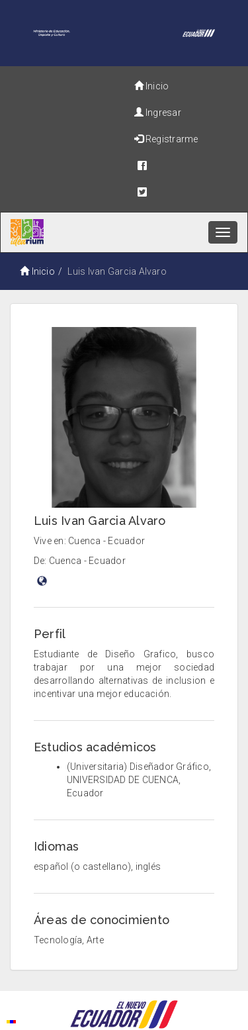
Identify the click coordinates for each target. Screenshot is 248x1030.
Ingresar (157, 112)
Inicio (151, 86)
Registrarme (166, 139)
